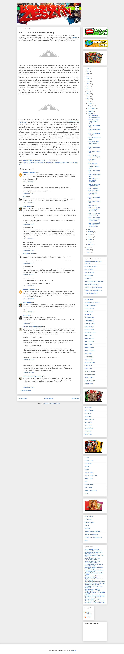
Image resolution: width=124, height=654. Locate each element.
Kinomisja (87, 528)
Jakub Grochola (89, 317)
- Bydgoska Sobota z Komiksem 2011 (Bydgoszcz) (94, 579)
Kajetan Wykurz (89, 326)
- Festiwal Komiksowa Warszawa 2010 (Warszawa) (94, 570)
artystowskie (32, 162)
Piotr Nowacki (89, 359)
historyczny (58, 162)
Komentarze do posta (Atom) (52, 403)
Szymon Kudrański (90, 371)
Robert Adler (88, 368)
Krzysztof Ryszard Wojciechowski (32, 326)
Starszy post (75, 398)
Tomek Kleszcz (89, 377)
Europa (52, 162)
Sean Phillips (88, 434)
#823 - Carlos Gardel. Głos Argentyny (94, 214)
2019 (88, 81)
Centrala (87, 457)
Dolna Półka (88, 463)
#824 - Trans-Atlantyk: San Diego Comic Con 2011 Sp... (94, 209)
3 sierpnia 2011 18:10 (28, 193)
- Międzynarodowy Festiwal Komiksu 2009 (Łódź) (92, 561)
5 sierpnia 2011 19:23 (28, 387)
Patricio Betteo (89, 428)
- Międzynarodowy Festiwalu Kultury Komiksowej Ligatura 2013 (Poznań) (95, 601)
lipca (89, 229)
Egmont (47, 162)
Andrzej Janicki (89, 299)
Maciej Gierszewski (28, 253)
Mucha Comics (89, 478)
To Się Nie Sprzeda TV (91, 293)
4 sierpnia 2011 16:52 (28, 250)
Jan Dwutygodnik (89, 522)
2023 (88, 74)
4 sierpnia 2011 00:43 (28, 203)
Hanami (87, 469)
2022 (88, 76)
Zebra (20, 164)
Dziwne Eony (88, 519)
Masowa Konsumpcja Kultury (93, 531)
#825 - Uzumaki (92, 205)
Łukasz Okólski (89, 384)
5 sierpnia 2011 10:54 (28, 299)
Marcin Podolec (89, 338)
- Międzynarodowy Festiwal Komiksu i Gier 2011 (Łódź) (92, 589)
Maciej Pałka (26, 315)
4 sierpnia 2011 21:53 (28, 286)
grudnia (90, 103)
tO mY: (25, 196)
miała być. (74, 37)
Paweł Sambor (89, 356)
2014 (88, 94)
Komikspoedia (89, 275)
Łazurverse (88, 278)
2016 (88, 88)
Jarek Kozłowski (89, 320)
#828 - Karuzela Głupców (92, 194)
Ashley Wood (88, 407)
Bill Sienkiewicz (89, 410)
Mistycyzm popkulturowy (92, 534)
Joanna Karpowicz (90, 323)
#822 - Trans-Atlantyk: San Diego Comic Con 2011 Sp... (94, 219)
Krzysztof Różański (90, 332)
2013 (88, 96)
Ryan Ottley (88, 431)
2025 (88, 71)
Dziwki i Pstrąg (89, 516)
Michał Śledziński (89, 350)
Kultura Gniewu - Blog (91, 475)
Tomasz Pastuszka (90, 374)
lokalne (70, 162)
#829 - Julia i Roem (93, 190)
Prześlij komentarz (26, 390)
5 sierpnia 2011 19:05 (28, 372)
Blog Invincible (89, 269)
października (92, 108)
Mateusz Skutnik (89, 347)
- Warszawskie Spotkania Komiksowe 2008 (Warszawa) (93, 550)
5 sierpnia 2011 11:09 (28, 312)
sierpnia (90, 113)
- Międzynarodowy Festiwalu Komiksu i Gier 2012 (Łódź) (93, 598)
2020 (88, 78)
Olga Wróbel (88, 353)
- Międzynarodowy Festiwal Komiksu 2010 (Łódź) (92, 576)
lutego (90, 242)
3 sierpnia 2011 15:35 (28, 182)
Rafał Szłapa (88, 365)
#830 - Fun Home (93, 188)
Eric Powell (88, 413)
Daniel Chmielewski (90, 305)
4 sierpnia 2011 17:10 (28, 263)
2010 (88, 247)
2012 (88, 99)
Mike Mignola (88, 422)
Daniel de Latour (89, 308)
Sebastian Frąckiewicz (29, 172)
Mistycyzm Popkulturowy (92, 284)
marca (90, 239)
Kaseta (87, 525)
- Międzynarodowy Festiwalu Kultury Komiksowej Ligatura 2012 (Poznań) (95, 595)
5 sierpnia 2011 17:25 (28, 359)
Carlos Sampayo (40, 162)
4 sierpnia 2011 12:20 (28, 224)
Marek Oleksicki (89, 341)
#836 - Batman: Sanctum (92, 160)
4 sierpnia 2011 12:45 (28, 239)
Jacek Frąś (88, 314)
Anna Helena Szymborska (92, 302)
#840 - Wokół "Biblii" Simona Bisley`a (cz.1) (93, 143)
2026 (88, 68)
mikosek (88, 617)
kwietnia (90, 237)
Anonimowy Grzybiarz (91, 266)
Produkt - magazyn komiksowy (93, 287)
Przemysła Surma (90, 362)
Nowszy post (23, 398)
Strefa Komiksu (89, 484)
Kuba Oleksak (27, 206)
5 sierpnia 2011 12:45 (28, 323)
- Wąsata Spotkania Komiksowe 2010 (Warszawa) (94, 564)
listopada (91, 106)
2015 (88, 91)
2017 (88, 86)
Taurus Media (88, 487)
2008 (88, 252)
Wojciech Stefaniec (90, 380)
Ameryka (26, 162)
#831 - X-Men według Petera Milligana (94, 184)
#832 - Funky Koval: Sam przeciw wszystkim (93, 180)
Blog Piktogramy (89, 272)
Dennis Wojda (89, 311)
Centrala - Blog (89, 460)
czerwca (90, 232)
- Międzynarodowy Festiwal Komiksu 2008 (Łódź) (92, 559)
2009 (88, 250)
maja (89, 234)
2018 (88, 84)
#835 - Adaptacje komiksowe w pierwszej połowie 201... (93, 166)
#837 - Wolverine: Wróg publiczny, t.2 (94, 156)
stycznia (90, 244)
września (91, 111)
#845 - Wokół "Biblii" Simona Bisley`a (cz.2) (93, 121)
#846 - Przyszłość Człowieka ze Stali (94, 116)
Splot (86, 540)
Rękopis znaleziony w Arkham (93, 290)
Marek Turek (88, 344)
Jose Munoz (64, 162)
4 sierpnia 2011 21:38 (28, 274)
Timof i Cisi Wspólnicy (91, 490)
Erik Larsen (88, 416)
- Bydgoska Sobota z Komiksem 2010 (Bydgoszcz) (94, 567)
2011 (88, 101)
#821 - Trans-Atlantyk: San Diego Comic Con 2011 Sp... (94, 224)
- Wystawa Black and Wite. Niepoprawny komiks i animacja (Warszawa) (94, 586)
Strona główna (48, 398)
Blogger (74, 650)
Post (86, 481)
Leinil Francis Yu (89, 419)
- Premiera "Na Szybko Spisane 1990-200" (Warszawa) (94, 553)
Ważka (86, 493)
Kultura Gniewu (89, 472)
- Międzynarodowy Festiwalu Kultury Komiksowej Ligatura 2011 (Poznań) (95, 582)
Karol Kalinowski (89, 329)
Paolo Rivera (88, 425)
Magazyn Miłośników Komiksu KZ (94, 281)
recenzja (75, 162)
